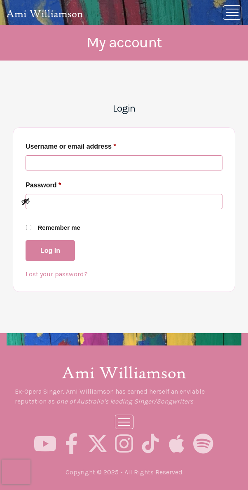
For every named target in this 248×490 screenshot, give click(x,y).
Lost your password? (57, 274)
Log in (50, 250)
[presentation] (16, 472)
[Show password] (119, 201)
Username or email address (85, 146)
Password (57, 185)
